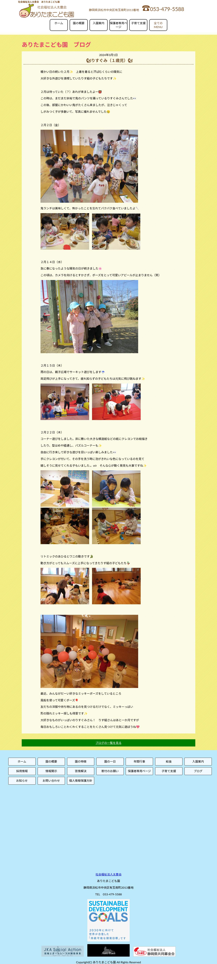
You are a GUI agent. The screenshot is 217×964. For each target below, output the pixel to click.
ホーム (58, 23)
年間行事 (139, 761)
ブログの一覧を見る (108, 742)
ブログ (198, 771)
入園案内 (98, 23)
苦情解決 (80, 771)
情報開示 (51, 771)
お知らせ (22, 780)
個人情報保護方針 (80, 780)
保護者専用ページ (118, 25)
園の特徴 (80, 761)
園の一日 (110, 761)
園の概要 (78, 23)
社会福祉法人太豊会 (108, 874)
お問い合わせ (51, 780)
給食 (169, 761)
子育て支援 (138, 23)
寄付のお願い (110, 771)
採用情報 (22, 771)
